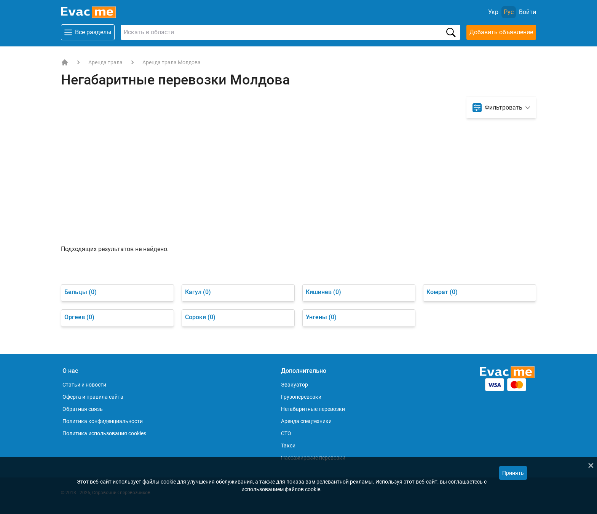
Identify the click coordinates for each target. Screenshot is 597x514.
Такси (288, 445)
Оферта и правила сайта (92, 397)
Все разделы (87, 32)
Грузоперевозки (301, 397)
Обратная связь (82, 409)
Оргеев (79, 317)
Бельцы (80, 292)
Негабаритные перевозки (313, 409)
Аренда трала (105, 62)
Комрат (442, 292)
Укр (493, 12)
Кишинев (323, 292)
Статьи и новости (84, 385)
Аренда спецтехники (306, 421)
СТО (286, 433)
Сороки (200, 317)
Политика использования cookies (104, 433)
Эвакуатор (294, 385)
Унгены (321, 317)
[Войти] (527, 12)
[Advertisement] (298, 187)
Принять (513, 473)
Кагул (198, 292)
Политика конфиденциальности (102, 421)
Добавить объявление (501, 32)
